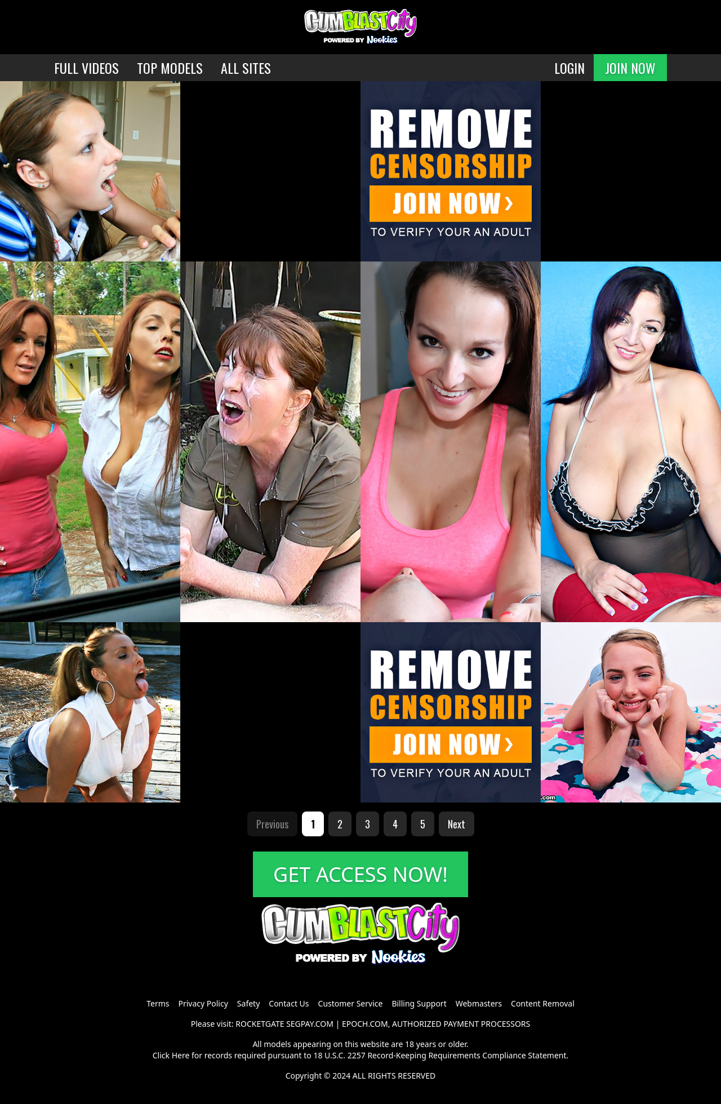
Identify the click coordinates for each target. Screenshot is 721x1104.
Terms (157, 1003)
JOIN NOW (630, 67)
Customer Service (350, 1003)
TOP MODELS (170, 68)
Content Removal (543, 1003)
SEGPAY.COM (309, 1023)
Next (456, 824)
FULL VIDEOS (86, 68)
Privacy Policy (203, 1003)
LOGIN (569, 68)
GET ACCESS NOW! (360, 874)
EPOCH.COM (365, 1023)
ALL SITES (246, 68)
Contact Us (289, 1003)
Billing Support (418, 1003)
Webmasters (479, 1003)
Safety (248, 1003)
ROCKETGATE (259, 1023)
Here (181, 1055)
